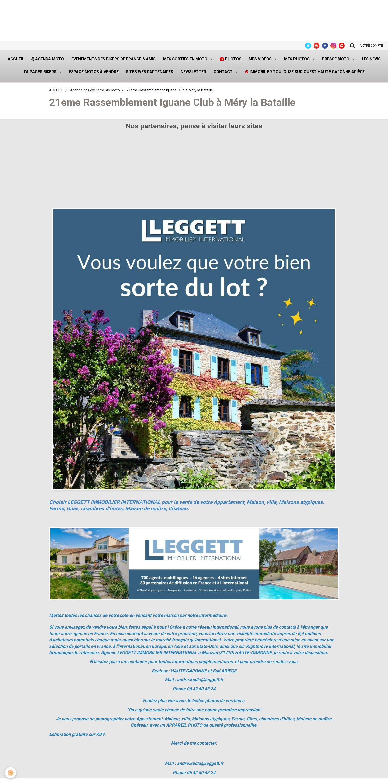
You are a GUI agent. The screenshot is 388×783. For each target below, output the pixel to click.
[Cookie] (10, 772)
